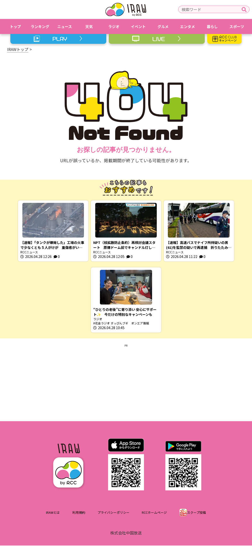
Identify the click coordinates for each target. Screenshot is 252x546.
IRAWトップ (17, 49)
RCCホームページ (154, 513)
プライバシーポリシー (113, 513)
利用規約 (78, 513)
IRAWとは (53, 513)
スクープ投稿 (196, 513)
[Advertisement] (126, 382)
